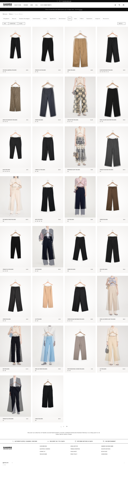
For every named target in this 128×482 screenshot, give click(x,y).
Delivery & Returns (105, 448)
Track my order (43, 454)
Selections (17, 5)
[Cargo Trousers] (80, 50)
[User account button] (115, 5)
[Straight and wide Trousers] (112, 149)
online (80, 9)
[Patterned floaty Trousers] (80, 149)
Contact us (42, 451)
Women (26, 5)
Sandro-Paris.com (67, 1)
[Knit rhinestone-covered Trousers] (80, 349)
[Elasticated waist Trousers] (112, 50)
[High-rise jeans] (112, 249)
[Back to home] (7, 5)
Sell (36, 5)
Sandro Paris (104, 454)
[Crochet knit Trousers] (80, 100)
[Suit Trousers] (80, 199)
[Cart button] (123, 5)
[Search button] (119, 5)
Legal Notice (74, 451)
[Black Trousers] (15, 149)
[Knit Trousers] (15, 349)
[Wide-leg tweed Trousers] (47, 349)
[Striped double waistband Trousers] (80, 299)
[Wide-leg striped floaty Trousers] (112, 299)
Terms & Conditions (75, 448)
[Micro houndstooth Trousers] (15, 100)
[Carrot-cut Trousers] (47, 149)
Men (32, 5)
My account (104, 451)
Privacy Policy (74, 454)
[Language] (9, 462)
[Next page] (67, 426)
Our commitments (46, 5)
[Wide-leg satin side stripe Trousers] (112, 100)
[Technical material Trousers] (15, 50)
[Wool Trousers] (47, 199)
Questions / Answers (45, 448)
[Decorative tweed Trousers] (15, 199)
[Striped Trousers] (47, 100)
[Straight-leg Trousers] (47, 50)
